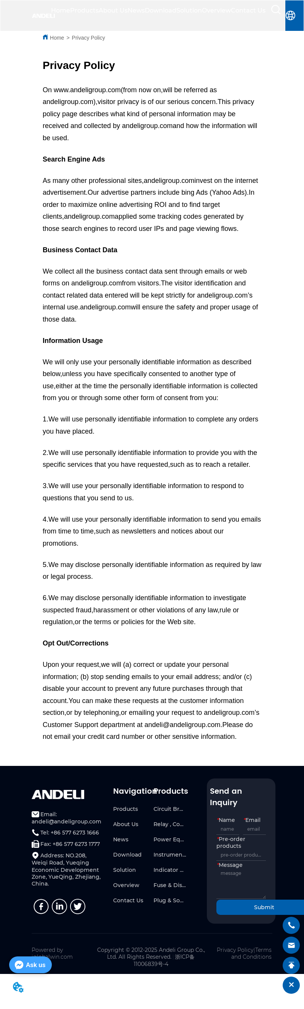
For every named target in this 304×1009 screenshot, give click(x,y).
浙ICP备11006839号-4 (164, 960)
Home (60, 10)
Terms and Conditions (251, 953)
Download (160, 10)
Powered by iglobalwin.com (52, 953)
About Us (113, 10)
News (136, 10)
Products (84, 10)
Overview (216, 10)
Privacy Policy (88, 38)
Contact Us (248, 10)
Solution (189, 10)
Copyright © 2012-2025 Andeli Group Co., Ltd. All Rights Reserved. (151, 953)
